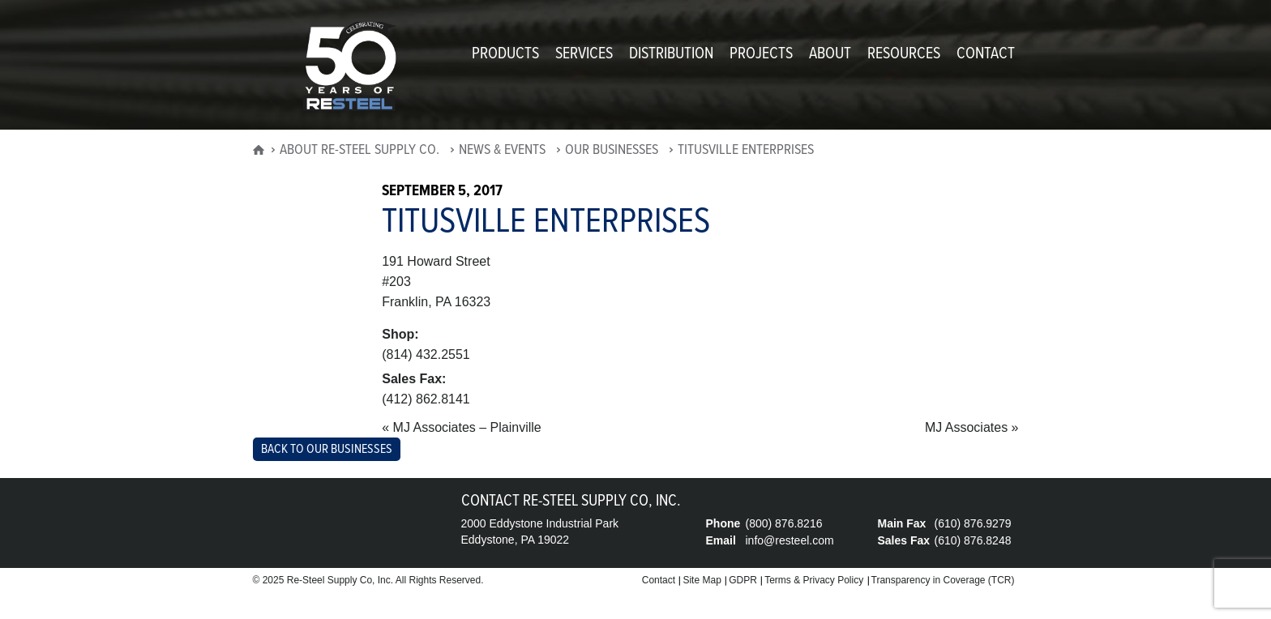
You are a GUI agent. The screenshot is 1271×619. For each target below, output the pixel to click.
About (830, 54)
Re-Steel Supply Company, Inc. (350, 66)
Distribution (671, 54)
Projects (761, 54)
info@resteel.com (790, 540)
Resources (903, 54)
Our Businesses (611, 151)
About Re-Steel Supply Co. (359, 151)
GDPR (743, 580)
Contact (985, 54)
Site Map (702, 580)
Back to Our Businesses (326, 449)
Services (584, 54)
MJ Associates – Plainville (467, 427)
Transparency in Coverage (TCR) (943, 580)
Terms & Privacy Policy (813, 580)
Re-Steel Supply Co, (331, 580)
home (258, 154)
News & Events (502, 151)
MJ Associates (966, 427)
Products (505, 54)
